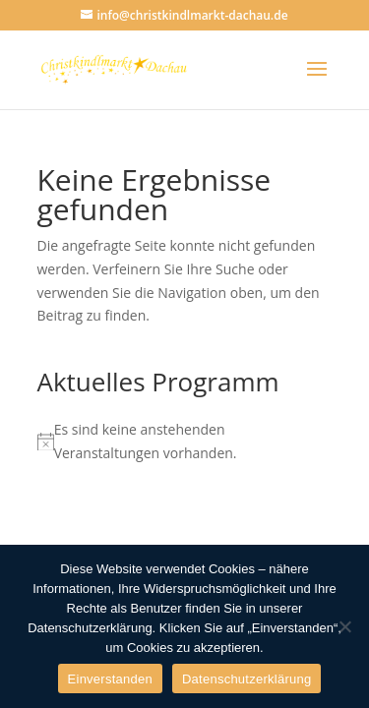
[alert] (185, 441)
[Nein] (344, 626)
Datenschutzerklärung (246, 679)
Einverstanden (110, 679)
